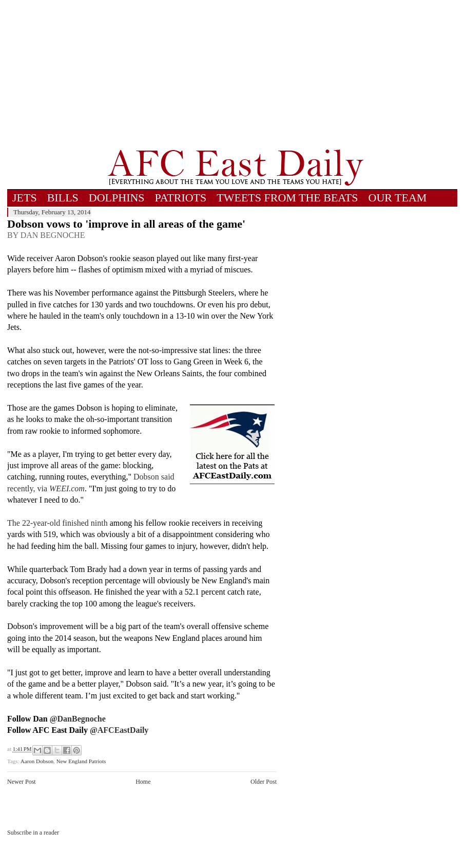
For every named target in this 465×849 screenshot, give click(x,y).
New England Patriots (81, 761)
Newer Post (21, 781)
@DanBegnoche (78, 718)
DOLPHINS (117, 197)
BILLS (63, 197)
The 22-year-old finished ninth (57, 523)
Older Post (263, 781)
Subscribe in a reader (33, 832)
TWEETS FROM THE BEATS (287, 197)
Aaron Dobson (37, 761)
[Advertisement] (236, 74)
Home (142, 781)
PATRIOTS (181, 197)
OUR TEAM (398, 197)
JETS (24, 197)
